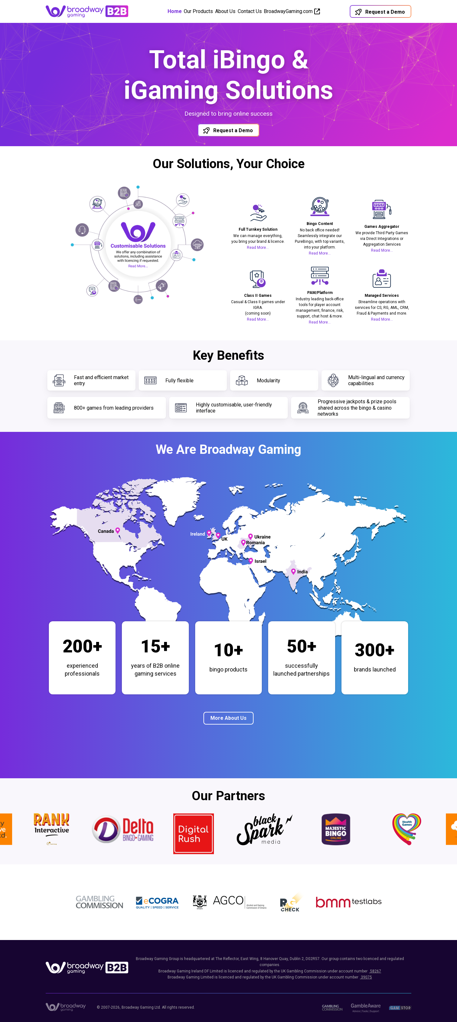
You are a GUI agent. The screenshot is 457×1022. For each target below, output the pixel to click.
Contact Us (257, 11)
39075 (366, 977)
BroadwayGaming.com (303, 11)
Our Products (191, 11)
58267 (375, 971)
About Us (225, 11)
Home (160, 11)
